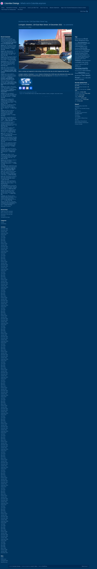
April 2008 (3, 546)
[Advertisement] (48, 16)
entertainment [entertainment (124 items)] (86, 49)
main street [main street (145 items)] (85, 62)
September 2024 (4, 251)
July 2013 (3, 452)
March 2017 (3, 386)
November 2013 (4, 446)
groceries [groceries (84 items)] (88, 56)
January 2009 (4, 533)
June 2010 (3, 507)
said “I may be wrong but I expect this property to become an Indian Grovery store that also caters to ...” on (8, 70)
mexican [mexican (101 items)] (77, 64)
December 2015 (4, 408)
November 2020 (4, 320)
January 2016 (4, 407)
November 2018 (4, 356)
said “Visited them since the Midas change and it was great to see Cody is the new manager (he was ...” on (9, 167)
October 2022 (4, 285)
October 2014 (4, 429)
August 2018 (3, 360)
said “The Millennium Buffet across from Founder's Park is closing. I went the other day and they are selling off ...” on (8, 107)
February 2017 (4, 387)
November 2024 (4, 248)
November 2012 (4, 464)
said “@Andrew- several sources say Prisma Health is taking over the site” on (8, 83)
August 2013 (3, 450)
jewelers (44, 93)
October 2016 (4, 393)
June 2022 (3, 291)
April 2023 (3, 276)
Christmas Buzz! (78, 99)
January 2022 (4, 299)
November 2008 (4, 536)
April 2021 (3, 312)
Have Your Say (44, 7)
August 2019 (3, 342)
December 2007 (4, 552)
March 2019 (3, 350)
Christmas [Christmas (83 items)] (80, 44)
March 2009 (3, 530)
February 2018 (4, 369)
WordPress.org (4, 562)
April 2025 (3, 240)
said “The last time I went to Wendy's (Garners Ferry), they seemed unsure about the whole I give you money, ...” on (8, 192)
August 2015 (3, 414)
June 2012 (3, 471)
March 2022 (3, 296)
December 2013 (4, 444)
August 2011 (3, 486)
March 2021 (3, 314)
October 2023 (4, 267)
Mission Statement (54, 7)
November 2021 (4, 302)
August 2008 (3, 540)
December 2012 (4, 462)
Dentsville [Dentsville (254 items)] (83, 48)
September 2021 (4, 305)
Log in (2, 557)
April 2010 (3, 510)
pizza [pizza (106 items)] (79, 66)
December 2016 (4, 390)
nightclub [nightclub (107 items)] (81, 64)
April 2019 (3, 348)
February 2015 (4, 423)
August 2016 (3, 396)
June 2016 (3, 399)
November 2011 (4, 482)
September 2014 (4, 431)
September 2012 (4, 467)
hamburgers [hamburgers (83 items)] (77, 57)
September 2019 (4, 341)
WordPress (44, 566)
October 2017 (4, 375)
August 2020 (3, 324)
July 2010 (3, 506)
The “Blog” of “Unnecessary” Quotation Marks (81, 113)
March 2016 (3, 404)
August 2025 (3, 234)
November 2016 (4, 392)
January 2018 (4, 371)
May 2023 (3, 275)
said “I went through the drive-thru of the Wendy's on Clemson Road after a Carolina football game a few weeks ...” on (8, 173)
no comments (68, 25)
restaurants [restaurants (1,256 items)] (81, 68)
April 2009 (3, 528)
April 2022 (3, 294)
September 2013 (4, 449)
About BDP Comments (6, 206)
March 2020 (3, 332)
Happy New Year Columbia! (7, 211)
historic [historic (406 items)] (78, 60)
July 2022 (3, 290)
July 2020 (3, 326)
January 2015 (4, 425)
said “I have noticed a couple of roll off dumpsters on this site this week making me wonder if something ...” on (8, 76)
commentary (3, 223)
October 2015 (4, 411)
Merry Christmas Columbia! (7, 212)
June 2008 (3, 543)
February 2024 (4, 261)
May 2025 (3, 239)
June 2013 (3, 453)
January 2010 (4, 515)
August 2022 (3, 288)
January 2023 (4, 281)
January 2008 (4, 551)
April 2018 (3, 366)
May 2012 (3, 473)
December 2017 (4, 372)
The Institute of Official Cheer (81, 118)
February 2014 (4, 441)
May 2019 (3, 347)
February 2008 (4, 549)
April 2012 (3, 474)
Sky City (76, 119)
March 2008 (3, 548)
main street (57, 93)
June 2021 (3, 309)
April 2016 (3, 402)
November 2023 (4, 266)
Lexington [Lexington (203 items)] (78, 62)
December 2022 (4, 282)
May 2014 (3, 437)
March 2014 (3, 440)
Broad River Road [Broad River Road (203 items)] (81, 39)
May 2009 (3, 527)
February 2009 (4, 531)
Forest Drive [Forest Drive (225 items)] (83, 53)
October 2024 (4, 249)
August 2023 (3, 270)
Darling (76, 94)
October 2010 (4, 501)
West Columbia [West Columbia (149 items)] (79, 79)
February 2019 (4, 351)
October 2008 (4, 537)
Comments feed (4, 560)
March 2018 (3, 368)
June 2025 (3, 237)
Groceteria (77, 115)
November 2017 (4, 374)
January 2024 (4, 263)
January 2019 (4, 353)
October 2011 (4, 483)
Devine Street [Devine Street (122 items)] (78, 49)
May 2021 (3, 311)
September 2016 (4, 395)
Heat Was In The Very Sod (6, 214)
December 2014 (4, 426)
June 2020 (3, 327)
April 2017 (3, 384)
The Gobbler (77, 116)
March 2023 (3, 278)
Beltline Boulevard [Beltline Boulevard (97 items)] (79, 39)
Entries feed (3, 559)
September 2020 (4, 323)
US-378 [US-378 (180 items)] (88, 78)
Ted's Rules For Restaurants (8, 9)
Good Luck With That (33, 7)
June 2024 (3, 255)
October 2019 (4, 339)
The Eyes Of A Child (5, 217)
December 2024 (4, 246)
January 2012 (4, 479)
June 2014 (3, 435)
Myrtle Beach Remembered (81, 121)
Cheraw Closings (78, 124)
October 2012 (4, 465)
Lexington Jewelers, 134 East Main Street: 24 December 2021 (40, 25)
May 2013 (3, 455)
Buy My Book (22, 7)
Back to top (84, 566)
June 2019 (3, 345)
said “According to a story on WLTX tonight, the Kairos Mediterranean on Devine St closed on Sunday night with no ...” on (9, 162)
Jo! (75, 100)
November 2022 (4, 284)
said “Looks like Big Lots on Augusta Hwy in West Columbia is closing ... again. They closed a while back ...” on (9, 119)
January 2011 (4, 497)
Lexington (36, 74)
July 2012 (3, 470)
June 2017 (3, 381)
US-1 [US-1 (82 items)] (81, 77)
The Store (20, 9)
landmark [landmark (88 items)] (88, 60)
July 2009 (3, 524)
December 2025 (4, 228)
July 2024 (3, 254)
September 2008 (4, 539)
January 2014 (4, 443)
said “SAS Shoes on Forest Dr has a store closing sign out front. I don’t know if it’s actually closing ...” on (9, 178)
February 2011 (4, 495)
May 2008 (3, 545)
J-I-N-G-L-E (77, 97)
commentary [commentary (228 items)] (79, 46)
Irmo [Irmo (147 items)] (85, 60)
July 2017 (3, 380)
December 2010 (4, 498)
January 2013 (4, 461)
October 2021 (4, 303)
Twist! (76, 96)
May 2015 (3, 419)
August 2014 (3, 432)
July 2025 (3, 236)
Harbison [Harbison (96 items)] (82, 57)
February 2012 (4, 477)
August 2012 (3, 468)
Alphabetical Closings (11, 7)
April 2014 (3, 438)
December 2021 (4, 300)
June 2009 (3, 525)
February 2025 (4, 243)
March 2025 (3, 242)
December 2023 (4, 264)
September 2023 (4, 269)
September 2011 (4, 485)
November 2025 (4, 230)
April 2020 (3, 330)
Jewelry (47, 93)
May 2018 (3, 365)
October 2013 (4, 447)
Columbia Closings (11, 3)
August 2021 (3, 306)
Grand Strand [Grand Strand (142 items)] (82, 56)
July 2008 (3, 542)
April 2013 (3, 456)
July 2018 (3, 362)
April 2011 (3, 492)
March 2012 (3, 476)
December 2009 (4, 516)
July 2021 (3, 308)
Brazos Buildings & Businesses (81, 122)
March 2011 (3, 494)
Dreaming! (3, 215)
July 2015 (3, 416)
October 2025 (4, 231)
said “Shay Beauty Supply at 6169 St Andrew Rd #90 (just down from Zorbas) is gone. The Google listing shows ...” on (9, 58)
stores (61, 93)
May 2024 (3, 257)
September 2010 (4, 503)
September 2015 (4, 413)
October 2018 (4, 357)
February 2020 (4, 333)
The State (55, 75)
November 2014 (4, 428)
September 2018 (4, 359)
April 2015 (3, 420)
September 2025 (4, 233)
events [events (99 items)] (76, 51)
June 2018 (3, 363)
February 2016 (4, 405)
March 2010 (3, 512)
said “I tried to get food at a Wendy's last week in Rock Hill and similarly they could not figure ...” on (8, 182)
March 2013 (3, 458)
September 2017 (4, 377)
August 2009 (3, 522)
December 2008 (4, 534)
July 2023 (3, 272)
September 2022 (4, 287)
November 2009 (4, 518)
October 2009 (4, 519)
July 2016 (3, 398)
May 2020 (3, 329)
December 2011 (4, 480)
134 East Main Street (29, 93)
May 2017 (3, 383)
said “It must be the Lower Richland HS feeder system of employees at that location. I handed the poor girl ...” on (9, 187)
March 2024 (3, 260)
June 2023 (3, 273)
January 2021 (4, 317)
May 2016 (3, 401)
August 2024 (3, 252)
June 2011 (3, 489)
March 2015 (3, 422)
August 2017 (3, 378)
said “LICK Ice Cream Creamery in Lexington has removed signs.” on (8, 134)
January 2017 (4, 389)
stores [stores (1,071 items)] (81, 72)
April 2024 (3, 258)
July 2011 (3, 488)
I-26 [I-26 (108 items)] (82, 60)
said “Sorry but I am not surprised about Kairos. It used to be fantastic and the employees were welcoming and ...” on (8, 150)
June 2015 (3, 417)
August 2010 (3, 504)
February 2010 (4, 513)
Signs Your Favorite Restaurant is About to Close (73, 7)
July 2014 (3, 434)
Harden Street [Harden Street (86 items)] (83, 58)
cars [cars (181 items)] (88, 43)
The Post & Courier (63, 75)
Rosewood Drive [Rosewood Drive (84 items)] (78, 70)
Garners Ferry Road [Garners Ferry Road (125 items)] (80, 54)
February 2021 (4, 315)
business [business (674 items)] (82, 42)
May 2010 (3, 509)
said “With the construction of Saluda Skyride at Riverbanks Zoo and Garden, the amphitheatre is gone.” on (9, 203)
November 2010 (4, 500)
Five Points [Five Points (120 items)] (81, 51)
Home (2, 7)
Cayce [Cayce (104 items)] (76, 44)
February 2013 (4, 459)
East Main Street (38, 93)
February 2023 (4, 279)
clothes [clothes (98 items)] (84, 44)
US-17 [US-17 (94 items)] (83, 78)
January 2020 (4, 335)
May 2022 (3, 293)
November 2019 (4, 338)
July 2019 (3, 344)
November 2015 (4, 410)
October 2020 (4, 321)
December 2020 (4, 318)
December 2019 (4, 336)
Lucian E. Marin (33, 566)
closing (2, 222)
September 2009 (4, 521)
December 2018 (4, 354)
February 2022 (4, 297)
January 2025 (4, 245)
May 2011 (3, 491)
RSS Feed (83, 11)
